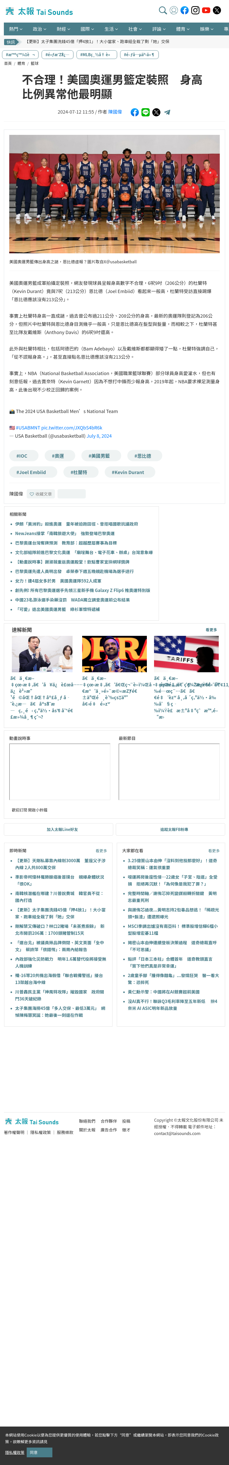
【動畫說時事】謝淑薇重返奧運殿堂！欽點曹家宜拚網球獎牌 (72, 562)
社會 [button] (133, 28)
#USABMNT (28, 427)
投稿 (126, 1121)
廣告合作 (109, 1130)
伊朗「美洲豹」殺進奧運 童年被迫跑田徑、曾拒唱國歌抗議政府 (76, 524)
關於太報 (87, 1130)
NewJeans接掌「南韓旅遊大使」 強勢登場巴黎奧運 (65, 533)
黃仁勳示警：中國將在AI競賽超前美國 (164, 992)
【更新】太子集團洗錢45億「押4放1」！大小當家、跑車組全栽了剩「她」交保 (97, 42)
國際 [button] (85, 28)
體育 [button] (180, 28)
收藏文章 (41, 494)
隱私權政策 (40, 1132)
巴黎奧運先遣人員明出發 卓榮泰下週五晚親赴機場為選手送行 (74, 571)
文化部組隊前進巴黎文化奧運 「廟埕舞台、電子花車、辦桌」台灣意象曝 (84, 552)
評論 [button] (156, 28)
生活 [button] (109, 28)
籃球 (35, 63)
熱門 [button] (13, 28)
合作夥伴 (109, 1121)
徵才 (126, 1130)
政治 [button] (37, 28)
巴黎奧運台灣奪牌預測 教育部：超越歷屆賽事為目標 (66, 543)
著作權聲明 (14, 1132)
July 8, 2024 (99, 435)
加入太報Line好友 (62, 829)
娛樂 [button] (204, 28)
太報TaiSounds (40, 11)
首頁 (8, 63)
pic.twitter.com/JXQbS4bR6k (71, 427)
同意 (33, 1452)
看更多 (211, 629)
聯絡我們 (87, 1121)
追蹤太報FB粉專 (174, 829)
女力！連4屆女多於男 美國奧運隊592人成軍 (58, 581)
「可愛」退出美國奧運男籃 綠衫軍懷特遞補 (57, 609)
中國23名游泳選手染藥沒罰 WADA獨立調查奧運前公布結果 (72, 600)
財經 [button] (61, 28)
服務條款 (65, 1132)
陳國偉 (115, 111)
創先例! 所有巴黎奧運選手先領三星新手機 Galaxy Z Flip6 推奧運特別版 (82, 590)
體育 (21, 63)
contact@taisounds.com (177, 1133)
